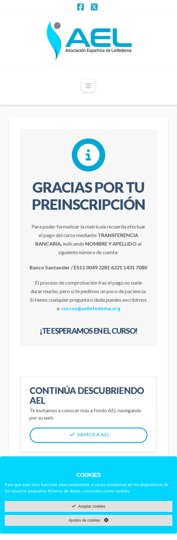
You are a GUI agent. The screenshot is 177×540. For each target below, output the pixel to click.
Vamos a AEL (90, 434)
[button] (88, 86)
